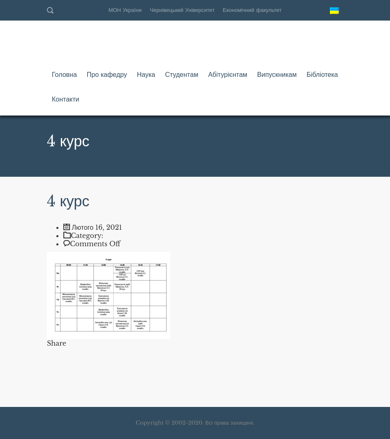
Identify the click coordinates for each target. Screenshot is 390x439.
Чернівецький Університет (182, 10)
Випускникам (277, 74)
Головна (64, 74)
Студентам (181, 74)
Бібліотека (322, 74)
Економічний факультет (252, 10)
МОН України (125, 10)
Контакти (65, 99)
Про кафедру (107, 74)
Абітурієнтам (227, 74)
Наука (146, 74)
